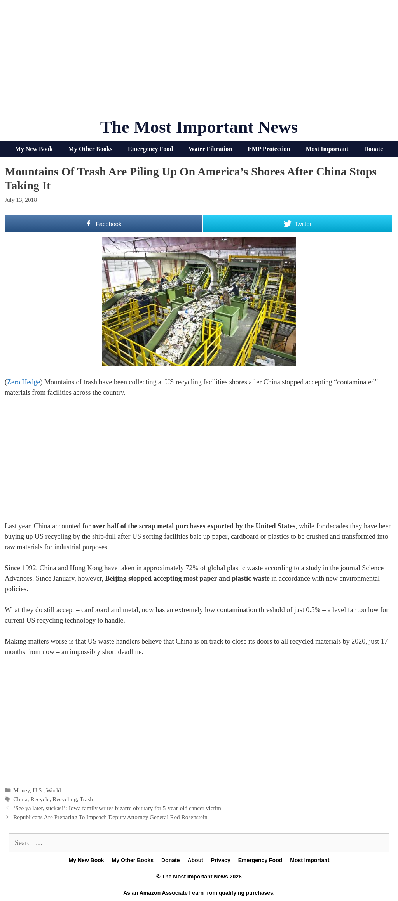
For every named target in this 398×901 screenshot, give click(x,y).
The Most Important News (199, 127)
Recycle (39, 799)
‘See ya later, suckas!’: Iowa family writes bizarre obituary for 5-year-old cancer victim (117, 808)
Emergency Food (150, 149)
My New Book (34, 149)
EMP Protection (269, 149)
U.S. (38, 790)
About (195, 860)
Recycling (64, 799)
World (53, 790)
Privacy (220, 860)
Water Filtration (210, 149)
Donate (373, 149)
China (20, 799)
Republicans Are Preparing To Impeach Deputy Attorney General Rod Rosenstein (110, 817)
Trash (86, 799)
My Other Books (90, 149)
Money (21, 790)
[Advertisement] (199, 62)
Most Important (327, 149)
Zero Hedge (23, 382)
